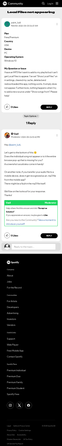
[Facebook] (28, 405)
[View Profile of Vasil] (16, 133)
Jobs (9, 281)
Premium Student (15, 388)
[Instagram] (10, 405)
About (10, 275)
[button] (57, 24)
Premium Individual (16, 370)
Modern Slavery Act (14, 439)
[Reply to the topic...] (33, 247)
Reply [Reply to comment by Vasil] (49, 235)
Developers (13, 307)
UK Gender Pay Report (15, 444)
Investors (11, 319)
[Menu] (57, 3)
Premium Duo (14, 376)
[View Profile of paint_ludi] (16, 22)
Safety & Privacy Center (21, 426)
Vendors (11, 325)
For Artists (12, 301)
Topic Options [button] (30, 116)
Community (13, 4)
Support (11, 338)
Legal (9, 426)
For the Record (14, 287)
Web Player (12, 344)
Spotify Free (13, 394)
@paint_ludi (14, 144)
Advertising (12, 313)
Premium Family (15, 382)
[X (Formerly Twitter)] (19, 405)
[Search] (43, 3)
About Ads (11, 435)
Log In (50, 3)
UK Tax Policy (27, 439)
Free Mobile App (15, 350)
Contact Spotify (15, 356)
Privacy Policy (11, 430)
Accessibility (21, 435)
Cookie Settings (25, 430)
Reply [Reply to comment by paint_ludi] (49, 107)
